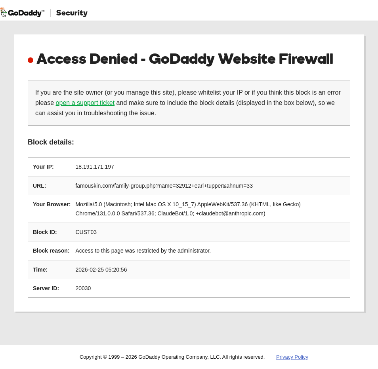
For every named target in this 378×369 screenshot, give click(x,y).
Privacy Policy (292, 357)
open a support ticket (85, 102)
